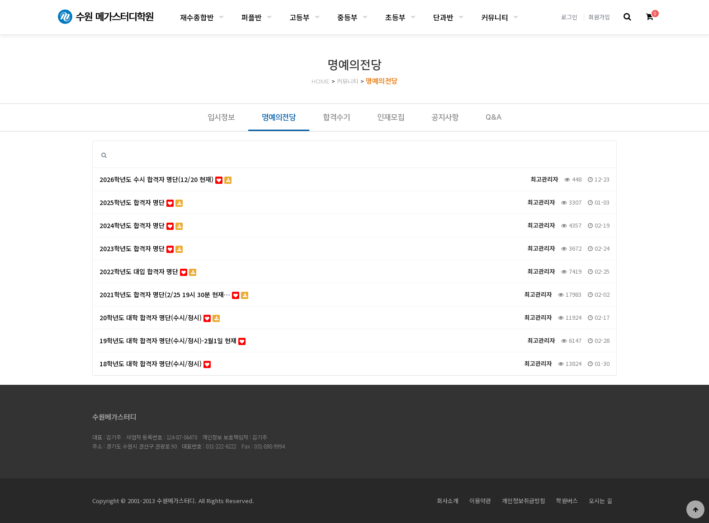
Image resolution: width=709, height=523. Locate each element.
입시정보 (221, 117)
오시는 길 (600, 500)
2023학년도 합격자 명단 (141, 248)
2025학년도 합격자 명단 (141, 202)
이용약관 (480, 500)
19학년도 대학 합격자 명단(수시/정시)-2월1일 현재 (172, 340)
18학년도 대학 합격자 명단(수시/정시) (155, 363)
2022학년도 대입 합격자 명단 (147, 271)
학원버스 (567, 500)
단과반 (443, 17)
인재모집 (390, 117)
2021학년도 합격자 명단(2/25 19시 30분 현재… (173, 294)
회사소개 (447, 500)
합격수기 (336, 117)
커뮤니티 (494, 17)
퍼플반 (251, 17)
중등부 (347, 17)
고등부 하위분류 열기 (317, 17)
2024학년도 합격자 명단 (141, 225)
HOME (321, 81)
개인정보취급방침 (523, 500)
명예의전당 (382, 81)
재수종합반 (197, 17)
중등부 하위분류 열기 (365, 17)
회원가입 (599, 17)
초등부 (395, 17)
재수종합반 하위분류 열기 (221, 17)
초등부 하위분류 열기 (413, 17)
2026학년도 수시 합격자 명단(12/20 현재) (165, 179)
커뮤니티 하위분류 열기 (515, 17)
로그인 (569, 17)
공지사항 (444, 117)
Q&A (493, 117)
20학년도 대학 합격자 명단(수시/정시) (159, 317)
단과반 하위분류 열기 (461, 17)
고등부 (299, 17)
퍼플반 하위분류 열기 (269, 17)
